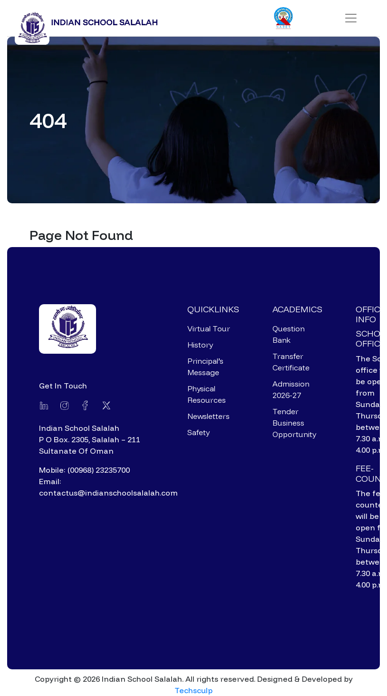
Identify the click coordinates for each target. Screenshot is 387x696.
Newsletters (208, 416)
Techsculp (193, 690)
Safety (198, 432)
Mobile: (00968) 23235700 (84, 470)
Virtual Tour (208, 328)
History (200, 344)
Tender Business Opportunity (294, 423)
